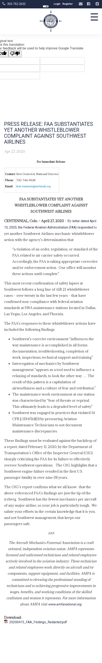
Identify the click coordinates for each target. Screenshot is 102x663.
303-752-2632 (16, 4)
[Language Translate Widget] (46, 6)
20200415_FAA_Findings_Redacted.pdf (38, 622)
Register (67, 3)
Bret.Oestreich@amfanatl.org (33, 186)
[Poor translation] (15, 53)
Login (57, 3)
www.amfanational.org (64, 604)
